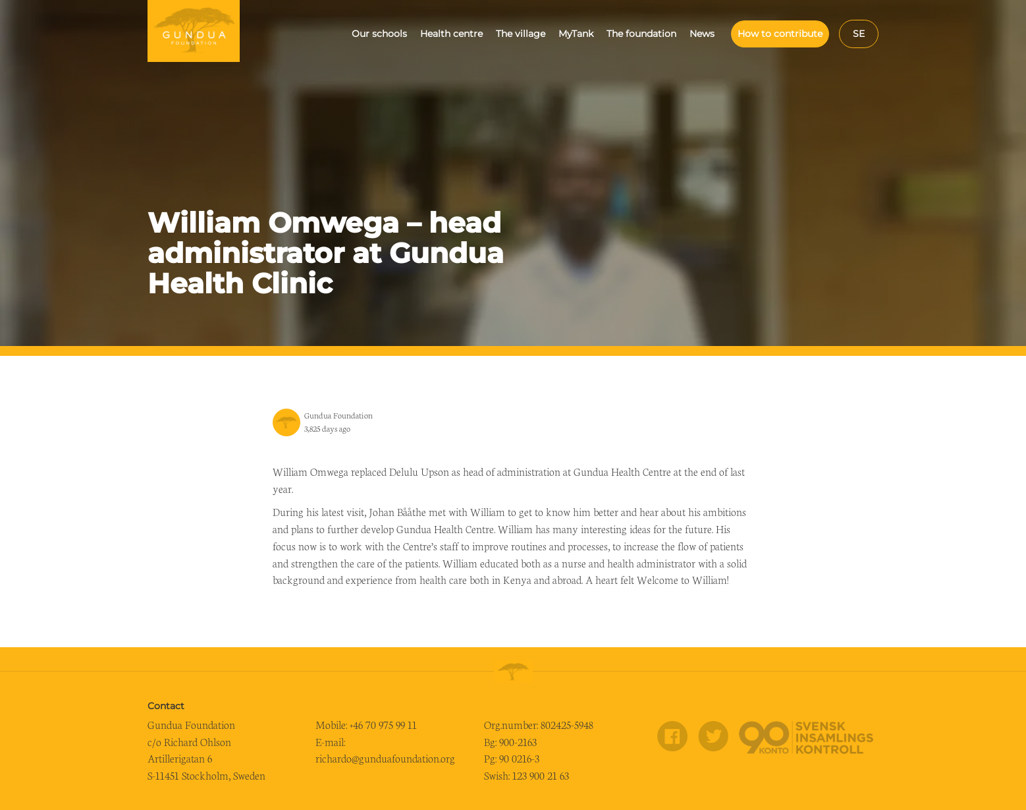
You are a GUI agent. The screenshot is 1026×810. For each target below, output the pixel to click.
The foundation (641, 34)
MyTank (575, 34)
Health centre (451, 34)
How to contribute (780, 34)
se (859, 34)
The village (520, 34)
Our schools (379, 34)
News (702, 34)
